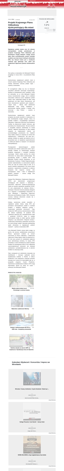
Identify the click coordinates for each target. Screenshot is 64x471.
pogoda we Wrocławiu (46, 19)
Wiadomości (33, 0)
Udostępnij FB (21, 45)
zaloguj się (52, 0)
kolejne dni (47, 28)
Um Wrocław (17, 19)
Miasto (13, 19)
